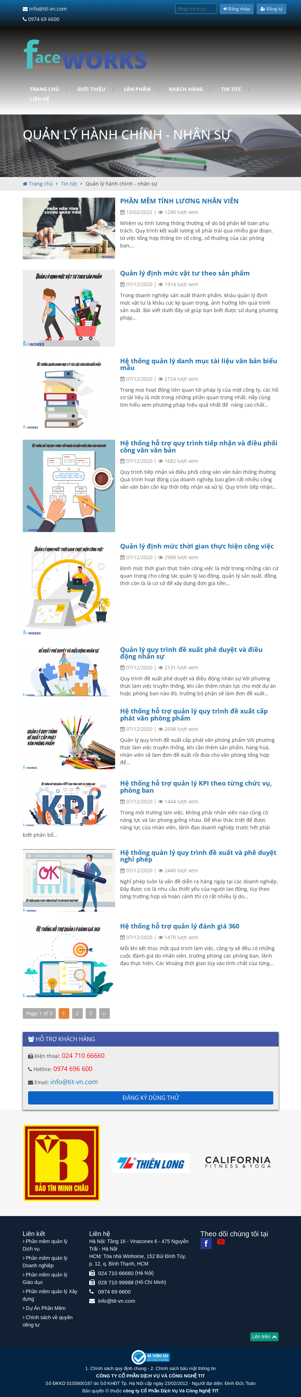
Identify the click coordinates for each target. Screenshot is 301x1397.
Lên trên (264, 1335)
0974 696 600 (72, 1067)
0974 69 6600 (41, 19)
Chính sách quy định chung (118, 1367)
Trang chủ (44, 88)
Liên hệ (39, 98)
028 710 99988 (116, 1281)
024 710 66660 (83, 1054)
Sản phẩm (137, 88)
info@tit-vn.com (45, 8)
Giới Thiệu (91, 88)
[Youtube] (221, 1241)
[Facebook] (206, 1242)
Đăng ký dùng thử (151, 1097)
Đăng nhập (237, 9)
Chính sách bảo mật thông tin (186, 1367)
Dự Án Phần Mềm (45, 1307)
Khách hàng (186, 88)
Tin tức (231, 88)
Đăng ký (271, 9)
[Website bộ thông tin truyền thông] (150, 1356)
